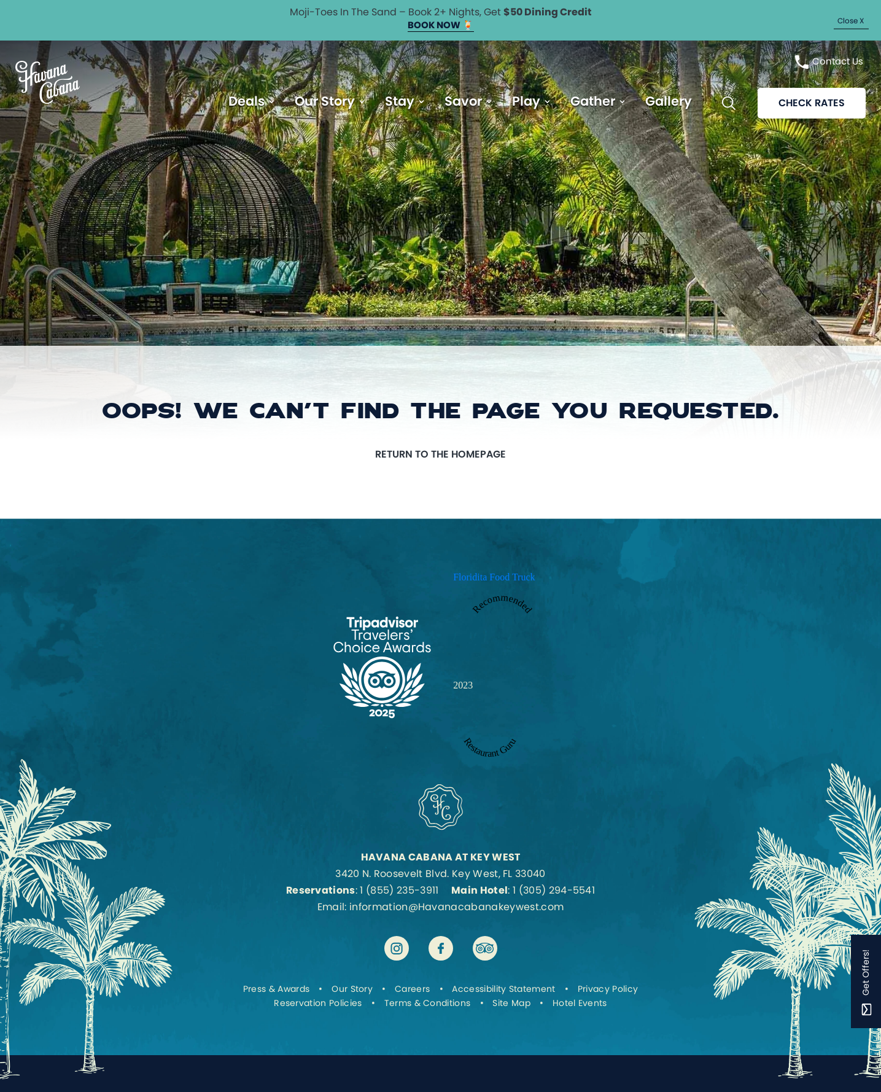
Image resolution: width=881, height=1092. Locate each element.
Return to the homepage (440, 454)
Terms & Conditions (427, 1003)
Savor (463, 101)
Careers (412, 989)
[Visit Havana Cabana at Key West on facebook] (441, 948)
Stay (399, 101)
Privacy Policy (608, 989)
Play (526, 101)
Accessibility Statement (503, 989)
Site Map (511, 1003)
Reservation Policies (318, 1003)
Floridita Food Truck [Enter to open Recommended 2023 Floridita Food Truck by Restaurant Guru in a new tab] (494, 577)
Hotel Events (580, 1003)
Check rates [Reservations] (811, 103)
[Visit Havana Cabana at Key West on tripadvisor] (485, 948)
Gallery (668, 101)
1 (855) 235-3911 (399, 890)
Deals (246, 101)
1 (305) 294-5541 (554, 890)
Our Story (325, 101)
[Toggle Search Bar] (728, 103)
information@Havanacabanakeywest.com (456, 907)
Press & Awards (276, 989)
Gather (592, 101)
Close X (850, 20)
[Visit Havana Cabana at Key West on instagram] (396, 948)
